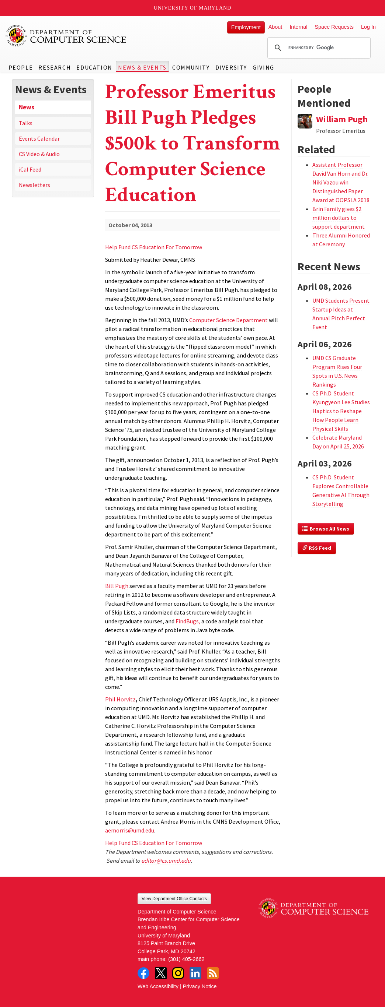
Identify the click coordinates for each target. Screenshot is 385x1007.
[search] (317, 48)
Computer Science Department (228, 320)
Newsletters (34, 185)
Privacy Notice (200, 986)
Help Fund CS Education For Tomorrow (153, 247)
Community (190, 67)
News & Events (142, 67)
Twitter (161, 973)
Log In (368, 27)
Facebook (143, 973)
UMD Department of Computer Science (66, 35)
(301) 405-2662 (186, 959)
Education (94, 67)
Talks (25, 123)
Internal (298, 27)
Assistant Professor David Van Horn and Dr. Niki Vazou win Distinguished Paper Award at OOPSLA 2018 (341, 182)
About (275, 27)
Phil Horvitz (120, 699)
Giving (263, 67)
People (20, 67)
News (26, 107)
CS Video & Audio (39, 154)
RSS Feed (316, 548)
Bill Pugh (116, 585)
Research (54, 67)
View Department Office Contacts (174, 898)
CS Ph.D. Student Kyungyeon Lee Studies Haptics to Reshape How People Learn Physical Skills (341, 411)
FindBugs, (188, 621)
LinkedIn (195, 973)
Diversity (231, 67)
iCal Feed (30, 169)
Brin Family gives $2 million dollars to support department (338, 217)
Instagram (178, 973)
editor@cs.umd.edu (166, 860)
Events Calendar (39, 138)
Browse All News (325, 528)
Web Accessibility (158, 986)
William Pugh (342, 119)
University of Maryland (193, 8)
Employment (246, 27)
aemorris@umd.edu (129, 830)
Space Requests (334, 27)
